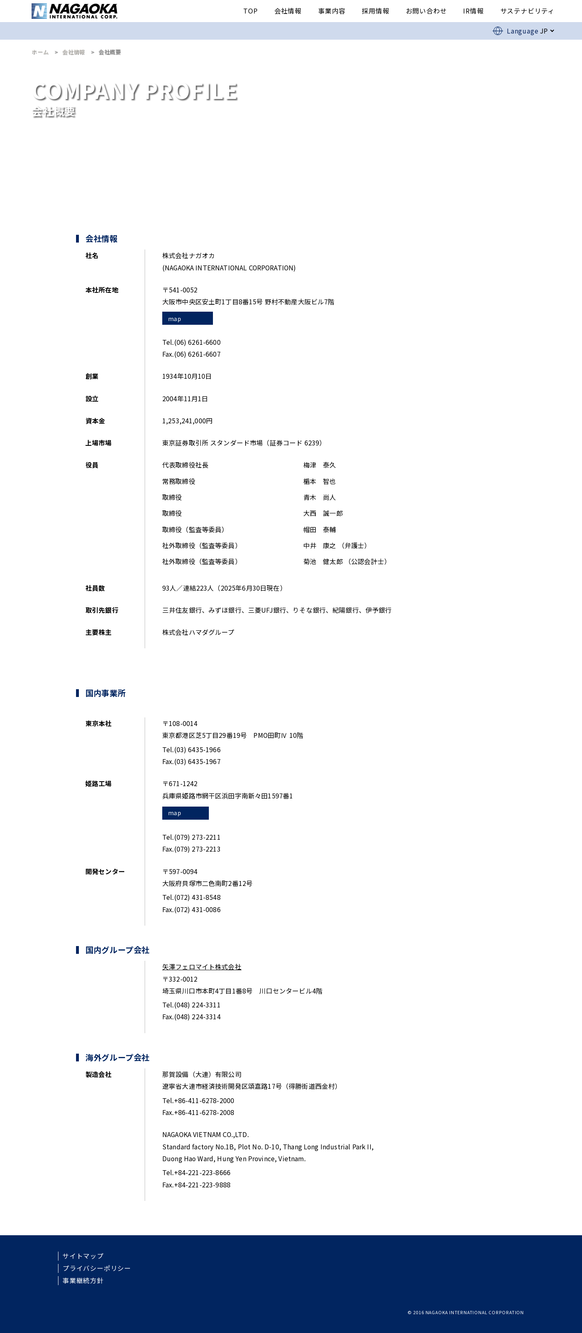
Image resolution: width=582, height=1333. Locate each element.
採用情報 (375, 11)
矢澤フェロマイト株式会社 (202, 966)
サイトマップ (83, 1256)
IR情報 (473, 11)
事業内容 (331, 11)
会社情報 (288, 11)
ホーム (39, 52)
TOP (250, 11)
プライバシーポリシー (97, 1268)
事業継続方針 (83, 1280)
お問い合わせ (426, 11)
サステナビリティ (527, 11)
